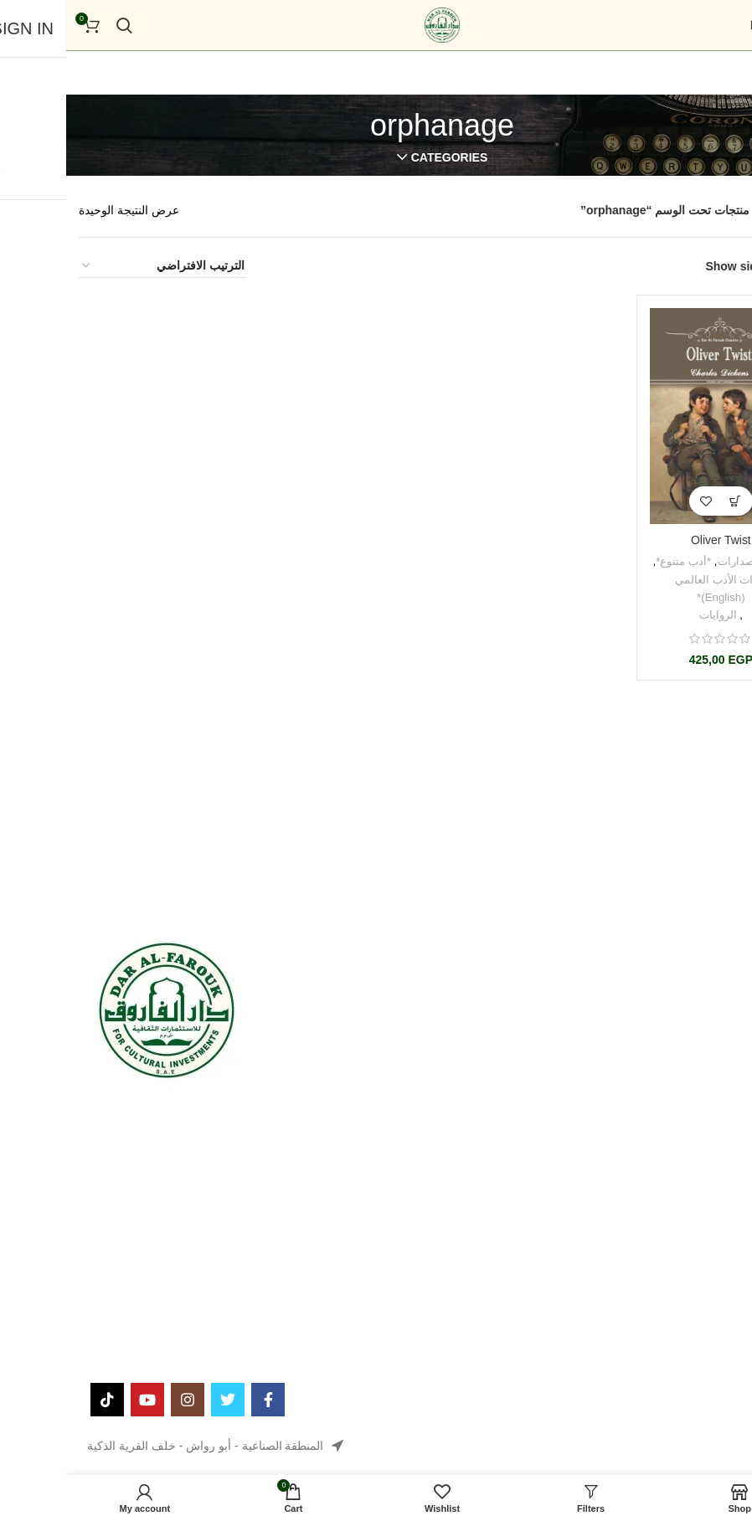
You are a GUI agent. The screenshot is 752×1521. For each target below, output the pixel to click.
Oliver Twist (655, 540)
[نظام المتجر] (96, 266)
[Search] (58, 25)
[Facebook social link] (202, 1399)
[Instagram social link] (121, 1399)
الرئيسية (717, 210)
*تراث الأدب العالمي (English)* (655, 588)
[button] (669, 501)
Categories (383, 157)
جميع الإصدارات (688, 561)
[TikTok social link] (41, 1399)
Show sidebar (677, 266)
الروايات (652, 614)
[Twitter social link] (161, 1399)
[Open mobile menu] (712, 25)
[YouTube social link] (81, 1399)
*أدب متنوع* (617, 561)
